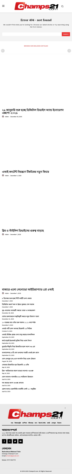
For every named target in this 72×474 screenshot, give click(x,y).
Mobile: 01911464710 (9, 460)
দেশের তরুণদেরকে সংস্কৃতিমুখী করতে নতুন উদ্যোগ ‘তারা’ (20, 316)
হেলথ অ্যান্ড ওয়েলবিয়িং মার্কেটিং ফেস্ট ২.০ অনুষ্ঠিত (19, 389)
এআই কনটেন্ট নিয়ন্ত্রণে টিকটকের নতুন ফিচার (25, 171)
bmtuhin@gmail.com (12, 456)
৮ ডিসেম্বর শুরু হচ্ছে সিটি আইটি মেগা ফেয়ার (16, 298)
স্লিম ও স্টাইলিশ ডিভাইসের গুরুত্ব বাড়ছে (23, 230)
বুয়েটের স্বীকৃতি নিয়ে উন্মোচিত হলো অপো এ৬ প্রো (18, 347)
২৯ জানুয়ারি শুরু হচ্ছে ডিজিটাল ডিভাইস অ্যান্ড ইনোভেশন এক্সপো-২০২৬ (33, 111)
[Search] (66, 34)
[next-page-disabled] (69, 51)
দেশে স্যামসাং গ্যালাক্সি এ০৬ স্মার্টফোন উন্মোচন (17, 377)
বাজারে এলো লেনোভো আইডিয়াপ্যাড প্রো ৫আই (28, 289)
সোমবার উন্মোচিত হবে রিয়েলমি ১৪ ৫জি (15, 365)
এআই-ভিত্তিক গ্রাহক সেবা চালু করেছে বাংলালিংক (18, 335)
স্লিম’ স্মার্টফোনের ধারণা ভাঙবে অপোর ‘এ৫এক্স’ (18, 371)
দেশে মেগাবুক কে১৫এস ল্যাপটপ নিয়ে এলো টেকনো (18, 359)
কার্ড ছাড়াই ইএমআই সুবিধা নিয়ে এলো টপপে (16, 341)
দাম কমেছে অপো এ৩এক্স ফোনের (12, 383)
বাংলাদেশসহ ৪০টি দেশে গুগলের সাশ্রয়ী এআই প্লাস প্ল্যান (20, 353)
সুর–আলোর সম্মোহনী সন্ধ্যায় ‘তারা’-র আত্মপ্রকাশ (18, 310)
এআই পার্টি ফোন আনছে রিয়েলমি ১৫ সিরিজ (17, 329)
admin (7, 116)
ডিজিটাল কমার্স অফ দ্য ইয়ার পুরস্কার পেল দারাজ (18, 304)
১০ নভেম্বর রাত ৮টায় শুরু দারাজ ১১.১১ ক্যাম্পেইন (19, 322)
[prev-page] (3, 51)
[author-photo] (3, 117)
